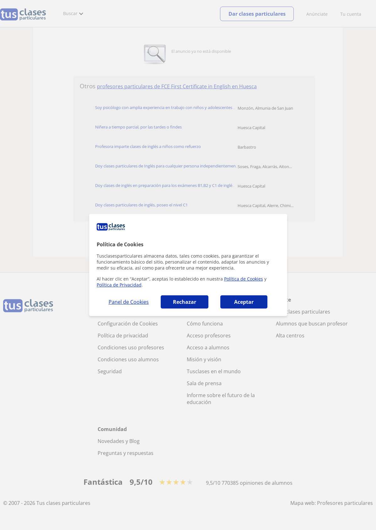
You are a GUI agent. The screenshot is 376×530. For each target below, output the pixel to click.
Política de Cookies (243, 279)
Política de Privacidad (119, 285)
